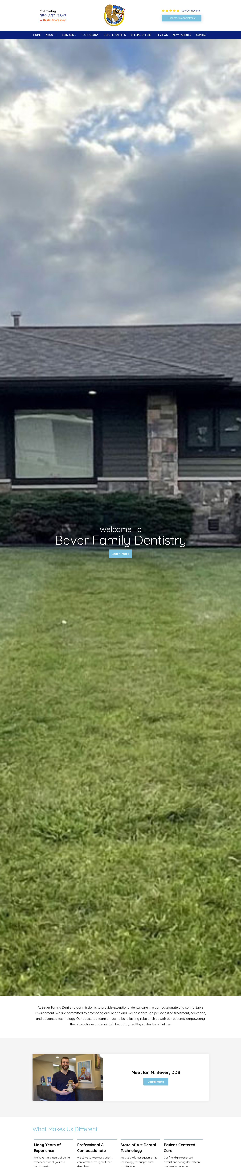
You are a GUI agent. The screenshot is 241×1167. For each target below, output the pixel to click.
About (50, 35)
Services (68, 35)
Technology (90, 35)
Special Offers (141, 35)
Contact (202, 35)
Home (37, 35)
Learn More (120, 554)
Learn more (156, 1082)
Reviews (162, 35)
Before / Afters (115, 35)
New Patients (182, 35)
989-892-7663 (53, 15)
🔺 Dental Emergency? (53, 19)
